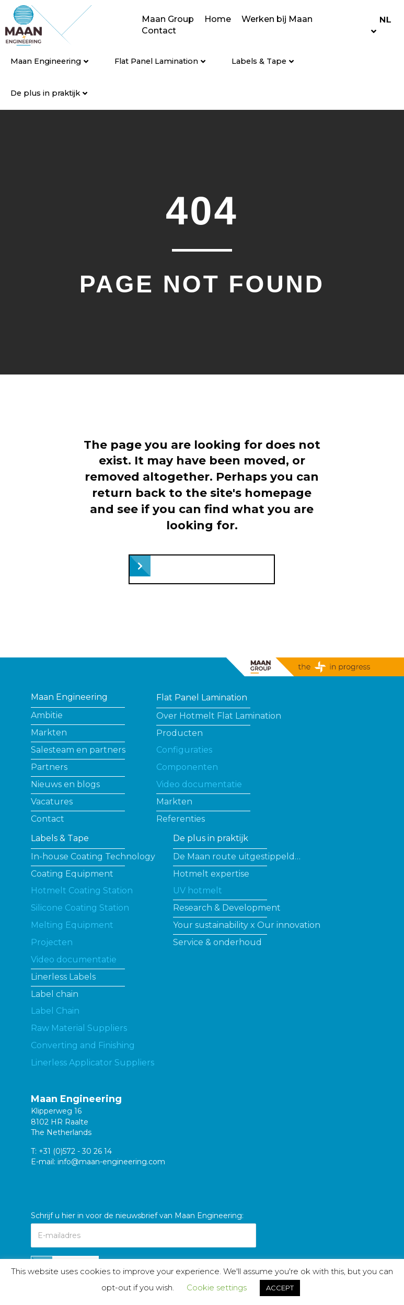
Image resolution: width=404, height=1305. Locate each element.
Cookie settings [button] (217, 1287)
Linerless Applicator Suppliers (92, 1063)
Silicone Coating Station (80, 908)
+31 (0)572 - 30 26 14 (75, 1151)
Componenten (187, 767)
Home (217, 19)
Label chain (54, 994)
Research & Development (227, 908)
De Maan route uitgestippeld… (237, 856)
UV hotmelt (197, 890)
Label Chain (55, 1011)
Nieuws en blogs (65, 784)
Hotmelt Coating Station (82, 890)
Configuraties (184, 750)
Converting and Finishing (83, 1045)
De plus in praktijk (45, 93)
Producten (179, 733)
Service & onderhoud (217, 942)
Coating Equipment (72, 874)
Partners (49, 767)
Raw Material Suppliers (79, 1028)
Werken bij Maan (277, 19)
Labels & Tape (259, 61)
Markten (49, 732)
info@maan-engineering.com (111, 1161)
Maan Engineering (45, 61)
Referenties (180, 819)
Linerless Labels (63, 977)
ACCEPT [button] (280, 1288)
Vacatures (52, 802)
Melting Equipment (72, 925)
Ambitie (47, 715)
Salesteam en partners (78, 750)
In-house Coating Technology (93, 856)
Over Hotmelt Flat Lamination (218, 716)
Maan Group (168, 19)
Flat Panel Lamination (156, 61)
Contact (159, 31)
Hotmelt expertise (211, 874)
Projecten (52, 942)
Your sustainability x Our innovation (246, 925)
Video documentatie (199, 784)
